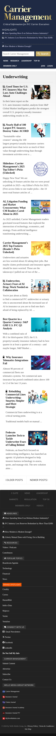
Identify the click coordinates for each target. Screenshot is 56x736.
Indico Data (7, 605)
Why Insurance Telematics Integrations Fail (15, 360)
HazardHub (7, 600)
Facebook (8, 642)
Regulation (30, 499)
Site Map (28, 729)
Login (50, 66)
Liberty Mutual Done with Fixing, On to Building (23, 537)
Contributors (8, 553)
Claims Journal (9, 702)
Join (43, 66)
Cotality (6, 589)
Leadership (26, 61)
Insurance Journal (10, 697)
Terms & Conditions (46, 726)
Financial (6, 574)
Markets (13, 499)
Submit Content (9, 663)
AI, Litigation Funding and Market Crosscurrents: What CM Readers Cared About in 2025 (15, 207)
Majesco (6, 611)
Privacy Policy (33, 726)
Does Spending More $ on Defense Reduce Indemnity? (25, 33)
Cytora (5, 595)
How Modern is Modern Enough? (16, 46)
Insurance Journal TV (11, 713)
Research (14, 61)
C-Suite (14, 493)
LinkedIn (7, 648)
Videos (40, 505)
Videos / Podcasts (10, 547)
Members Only (10, 66)
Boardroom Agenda (10, 563)
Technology (7, 568)
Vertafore (6, 622)
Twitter (7, 637)
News (5, 61)
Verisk (5, 616)
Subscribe (6, 674)
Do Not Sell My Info (11, 653)
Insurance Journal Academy (13, 708)
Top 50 (37, 61)
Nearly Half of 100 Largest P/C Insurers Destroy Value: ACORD (16, 127)
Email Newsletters (11, 632)
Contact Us (7, 680)
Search (43, 53)
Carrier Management (11, 691)
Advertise (6, 669)
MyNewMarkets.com (11, 718)
